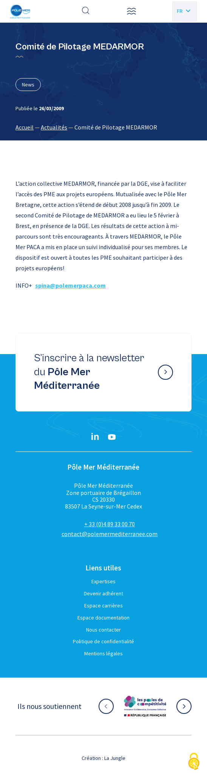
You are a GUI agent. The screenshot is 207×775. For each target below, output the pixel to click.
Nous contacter (103, 629)
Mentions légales (103, 653)
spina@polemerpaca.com (70, 285)
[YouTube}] (112, 437)
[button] (131, 11)
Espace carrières (103, 605)
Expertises (103, 581)
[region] (103, 127)
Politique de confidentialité (103, 641)
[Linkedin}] (95, 437)
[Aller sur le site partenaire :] (145, 706)
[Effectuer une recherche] (85, 11)
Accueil (24, 127)
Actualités (54, 127)
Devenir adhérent (103, 593)
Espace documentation (103, 617)
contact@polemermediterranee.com (110, 534)
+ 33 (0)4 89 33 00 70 (109, 524)
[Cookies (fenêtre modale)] (194, 762)
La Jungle (114, 758)
